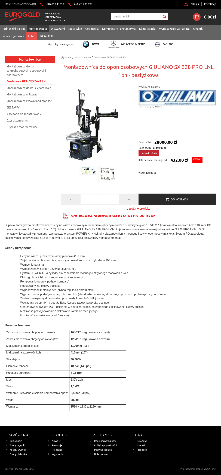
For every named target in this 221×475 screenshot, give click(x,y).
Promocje (57, 445)
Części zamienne (17, 120)
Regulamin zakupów (105, 441)
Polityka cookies (103, 449)
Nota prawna (101, 454)
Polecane (57, 449)
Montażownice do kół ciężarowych (29, 87)
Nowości (56, 441)
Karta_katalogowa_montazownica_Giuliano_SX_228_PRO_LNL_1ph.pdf (113, 216)
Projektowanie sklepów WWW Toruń (198, 469)
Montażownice (30, 59)
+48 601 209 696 (83, 4)
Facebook (142, 449)
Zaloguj (195, 4)
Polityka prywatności (105, 445)
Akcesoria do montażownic (24, 114)
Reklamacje (16, 441)
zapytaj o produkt (138, 208)
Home (66, 57)
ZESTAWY (13, 107)
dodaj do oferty (149, 153)
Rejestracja (210, 4)
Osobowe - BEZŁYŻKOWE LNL (27, 81)
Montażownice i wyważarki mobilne (29, 101)
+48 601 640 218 (54, 4)
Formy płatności (18, 454)
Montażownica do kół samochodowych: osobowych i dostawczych (26, 70)
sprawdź (197, 159)
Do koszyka (179, 199)
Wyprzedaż (58, 454)
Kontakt (141, 445)
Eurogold (142, 441)
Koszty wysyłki (18, 449)
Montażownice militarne (22, 94)
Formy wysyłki (17, 445)
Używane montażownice (22, 127)
